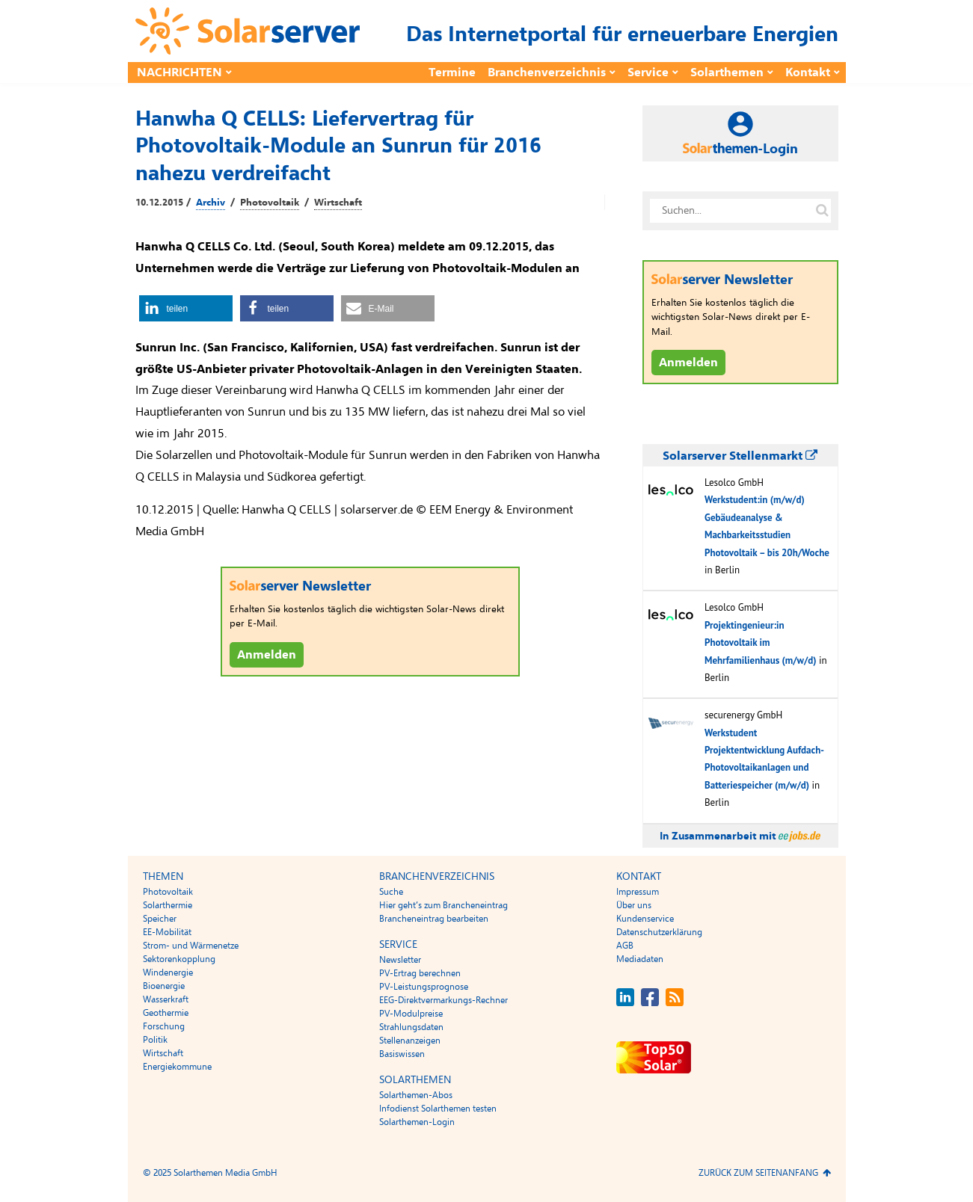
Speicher (160, 919)
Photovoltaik (269, 202)
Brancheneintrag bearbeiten (433, 919)
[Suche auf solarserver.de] (822, 211)
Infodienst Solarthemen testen (438, 1109)
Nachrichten (179, 72)
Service (648, 72)
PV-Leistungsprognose (423, 987)
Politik (155, 1040)
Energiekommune (177, 1067)
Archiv (210, 202)
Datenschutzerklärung (659, 932)
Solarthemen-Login (417, 1122)
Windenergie (168, 972)
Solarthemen (727, 72)
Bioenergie (164, 986)
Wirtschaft (338, 202)
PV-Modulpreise (411, 1014)
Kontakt (807, 72)
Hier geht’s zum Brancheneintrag (443, 905)
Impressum (637, 892)
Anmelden (266, 655)
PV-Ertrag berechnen (420, 973)
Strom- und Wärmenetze (191, 946)
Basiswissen (402, 1054)
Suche (391, 892)
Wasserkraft (165, 999)
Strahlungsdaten (411, 1027)
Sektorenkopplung (179, 959)
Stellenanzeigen (410, 1041)
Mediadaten (639, 959)
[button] (186, 308)
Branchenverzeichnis (547, 72)
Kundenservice (645, 919)
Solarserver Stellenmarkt (740, 456)
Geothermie (165, 1013)
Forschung (164, 1026)
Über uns (633, 905)
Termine (452, 72)
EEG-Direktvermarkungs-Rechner (443, 1000)
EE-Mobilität (167, 932)
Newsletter (400, 960)
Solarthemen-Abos (415, 1095)
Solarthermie (167, 905)
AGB (624, 946)
